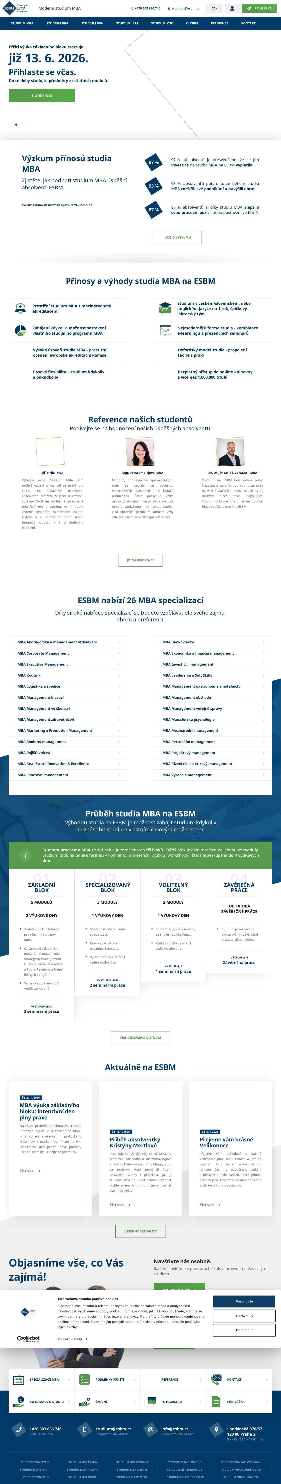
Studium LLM (127, 23)
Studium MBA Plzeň (35, 1424)
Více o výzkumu (178, 237)
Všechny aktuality (140, 1193)
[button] (10, 124)
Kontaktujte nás (179, 1251)
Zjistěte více (42, 95)
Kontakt (248, 23)
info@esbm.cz (174, 1390)
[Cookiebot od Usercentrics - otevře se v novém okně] (28, 1475)
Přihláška (259, 8)
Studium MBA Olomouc (184, 1424)
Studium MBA (22, 23)
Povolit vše (244, 1438)
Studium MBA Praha (82, 1424)
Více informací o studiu (140, 1037)
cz (213, 8)
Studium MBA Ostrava (132, 1424)
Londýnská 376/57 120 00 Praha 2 (244, 1393)
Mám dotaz (174, 1304)
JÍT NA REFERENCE (140, 560)
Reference (219, 23)
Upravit (244, 1452)
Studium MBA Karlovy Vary (240, 1424)
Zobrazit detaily (70, 1475)
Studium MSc (162, 23)
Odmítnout (244, 1466)
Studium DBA (57, 23)
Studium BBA (92, 23)
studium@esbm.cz (183, 8)
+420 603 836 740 (145, 8)
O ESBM (192, 23)
